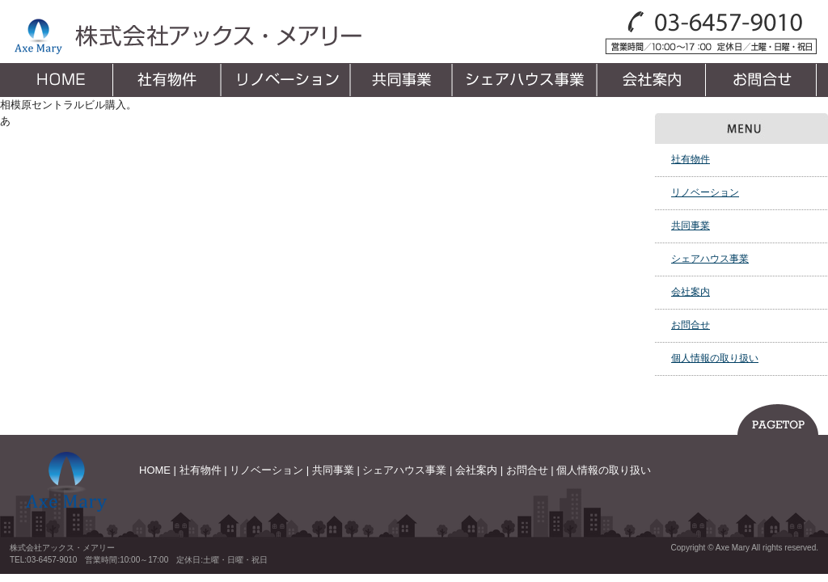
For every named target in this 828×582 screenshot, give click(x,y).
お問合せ (763, 80)
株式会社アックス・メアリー (186, 36)
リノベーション (287, 80)
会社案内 (654, 80)
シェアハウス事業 (526, 80)
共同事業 (403, 80)
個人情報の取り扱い (714, 358)
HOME (61, 80)
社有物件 (167, 80)
